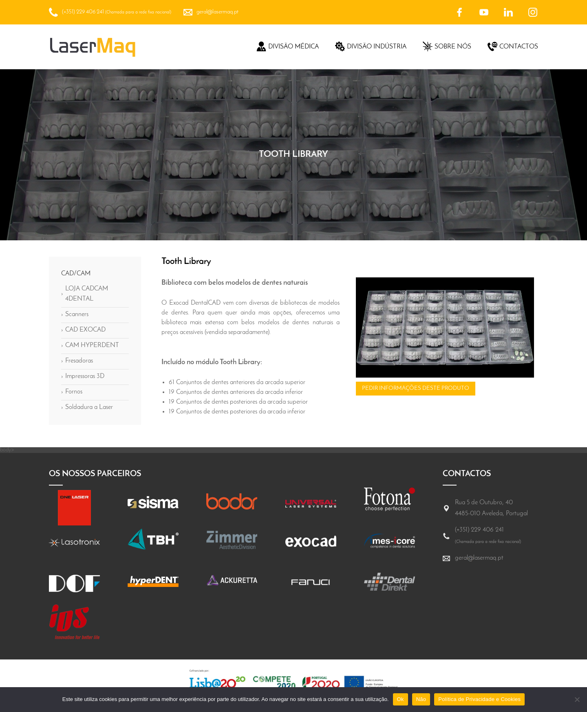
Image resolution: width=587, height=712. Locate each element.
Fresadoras (77, 361)
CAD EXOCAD (83, 330)
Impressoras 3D (82, 377)
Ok (400, 699)
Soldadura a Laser (87, 408)
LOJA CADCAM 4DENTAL (84, 294)
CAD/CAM (75, 273)
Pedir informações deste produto (415, 388)
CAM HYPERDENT (90, 346)
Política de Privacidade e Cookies (479, 699)
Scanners (74, 315)
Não (421, 699)
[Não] (577, 699)
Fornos (71, 392)
